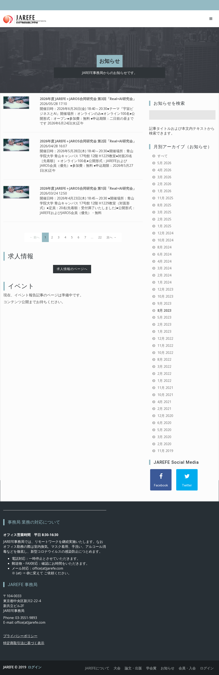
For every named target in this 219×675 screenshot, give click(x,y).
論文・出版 (133, 668)
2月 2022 (164, 373)
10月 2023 (165, 296)
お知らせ (167, 668)
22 (100, 237)
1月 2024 (164, 282)
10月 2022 (165, 352)
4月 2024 (164, 261)
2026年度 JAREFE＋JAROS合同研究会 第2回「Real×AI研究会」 (88, 141)
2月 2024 (164, 275)
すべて (162, 156)
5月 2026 (164, 163)
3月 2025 (164, 212)
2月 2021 (164, 408)
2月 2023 (164, 324)
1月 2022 (164, 380)
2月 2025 (164, 219)
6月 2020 (164, 422)
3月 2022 (164, 366)
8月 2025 (164, 205)
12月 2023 (165, 289)
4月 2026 (164, 170)
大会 (117, 668)
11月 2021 (165, 387)
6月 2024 (164, 254)
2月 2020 (164, 444)
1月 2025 (164, 226)
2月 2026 (164, 184)
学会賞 (151, 668)
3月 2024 (164, 268)
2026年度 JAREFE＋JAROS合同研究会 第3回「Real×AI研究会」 (88, 98)
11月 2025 (165, 198)
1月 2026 (164, 191)
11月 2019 (165, 450)
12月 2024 (165, 233)
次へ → (111, 237)
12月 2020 (165, 415)
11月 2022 (165, 345)
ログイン (34, 667)
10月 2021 (165, 394)
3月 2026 (164, 177)
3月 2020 (164, 436)
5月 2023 (164, 317)
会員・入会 (187, 668)
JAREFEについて (97, 668)
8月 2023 (164, 310)
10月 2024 (165, 240)
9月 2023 (164, 303)
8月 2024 (164, 247)
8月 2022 (164, 359)
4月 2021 (164, 401)
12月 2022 (165, 338)
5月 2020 (164, 429)
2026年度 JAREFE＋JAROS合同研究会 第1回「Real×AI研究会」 (88, 188)
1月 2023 (164, 331)
